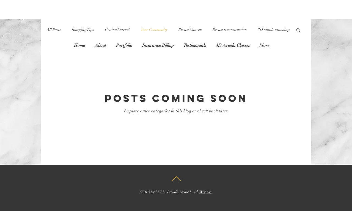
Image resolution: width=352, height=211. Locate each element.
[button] (298, 30)
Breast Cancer (190, 29)
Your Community (154, 29)
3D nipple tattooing (274, 29)
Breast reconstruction (230, 29)
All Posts (54, 29)
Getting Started (117, 29)
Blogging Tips (83, 29)
